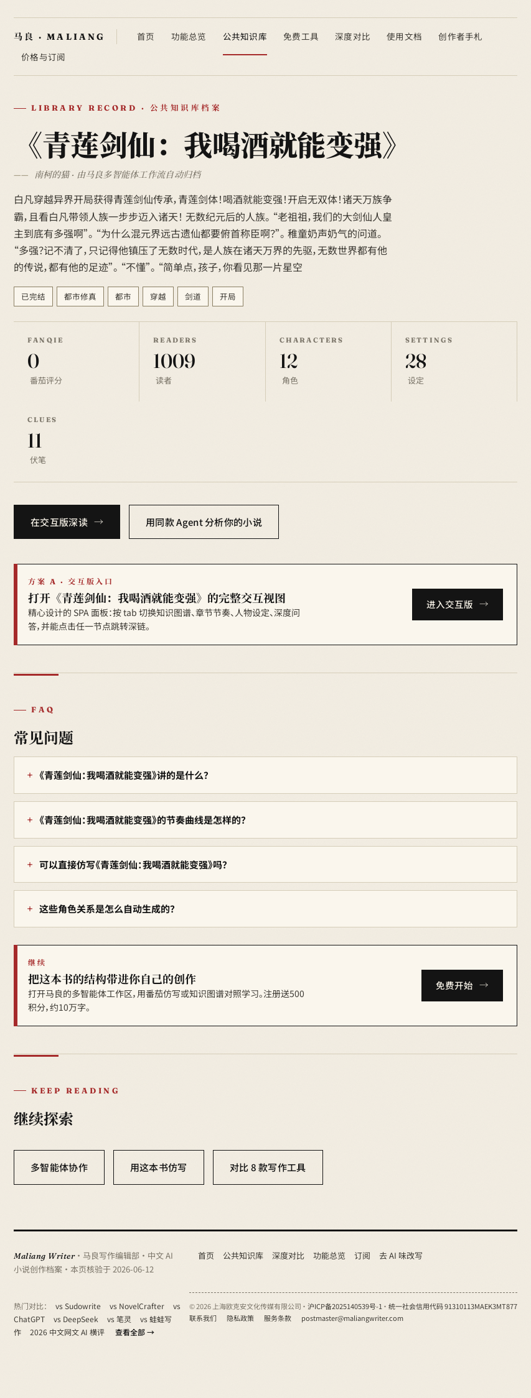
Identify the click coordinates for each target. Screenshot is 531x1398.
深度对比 (352, 36)
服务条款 (277, 1318)
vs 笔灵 (119, 1318)
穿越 (158, 296)
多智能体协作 (59, 1167)
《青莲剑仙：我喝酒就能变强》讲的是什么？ (124, 774)
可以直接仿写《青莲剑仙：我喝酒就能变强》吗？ (133, 864)
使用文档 (404, 36)
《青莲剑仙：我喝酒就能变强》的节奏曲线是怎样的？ (142, 819)
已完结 (33, 296)
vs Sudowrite (78, 1305)
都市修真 (80, 296)
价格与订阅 (43, 56)
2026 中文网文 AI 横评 (67, 1332)
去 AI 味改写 (401, 1255)
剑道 (193, 296)
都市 (123, 296)
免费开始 (454, 984)
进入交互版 (449, 603)
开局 (228, 296)
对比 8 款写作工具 (268, 1167)
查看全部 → (134, 1332)
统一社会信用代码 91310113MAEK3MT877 (452, 1306)
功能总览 (189, 36)
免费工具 (301, 36)
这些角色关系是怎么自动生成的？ (107, 908)
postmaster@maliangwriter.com (352, 1318)
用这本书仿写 (158, 1167)
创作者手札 (460, 36)
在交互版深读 (59, 521)
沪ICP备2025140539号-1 (345, 1306)
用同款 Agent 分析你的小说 (204, 521)
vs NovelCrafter (137, 1305)
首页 (146, 36)
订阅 (362, 1255)
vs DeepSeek (76, 1318)
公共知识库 (245, 36)
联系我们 (203, 1318)
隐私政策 (240, 1318)
